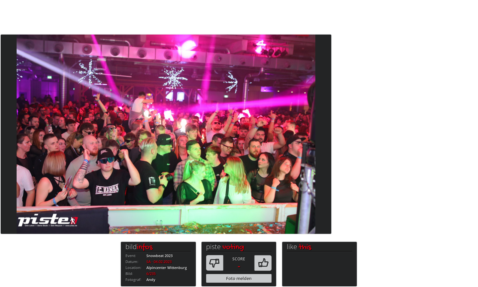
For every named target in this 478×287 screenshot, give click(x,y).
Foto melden (239, 278)
